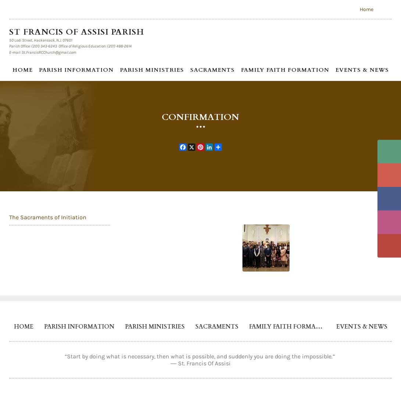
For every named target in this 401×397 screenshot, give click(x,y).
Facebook (389, 198)
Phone (389, 151)
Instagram (389, 222)
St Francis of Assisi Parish (78, 32)
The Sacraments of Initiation (47, 217)
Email (389, 175)
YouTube (389, 246)
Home (366, 9)
